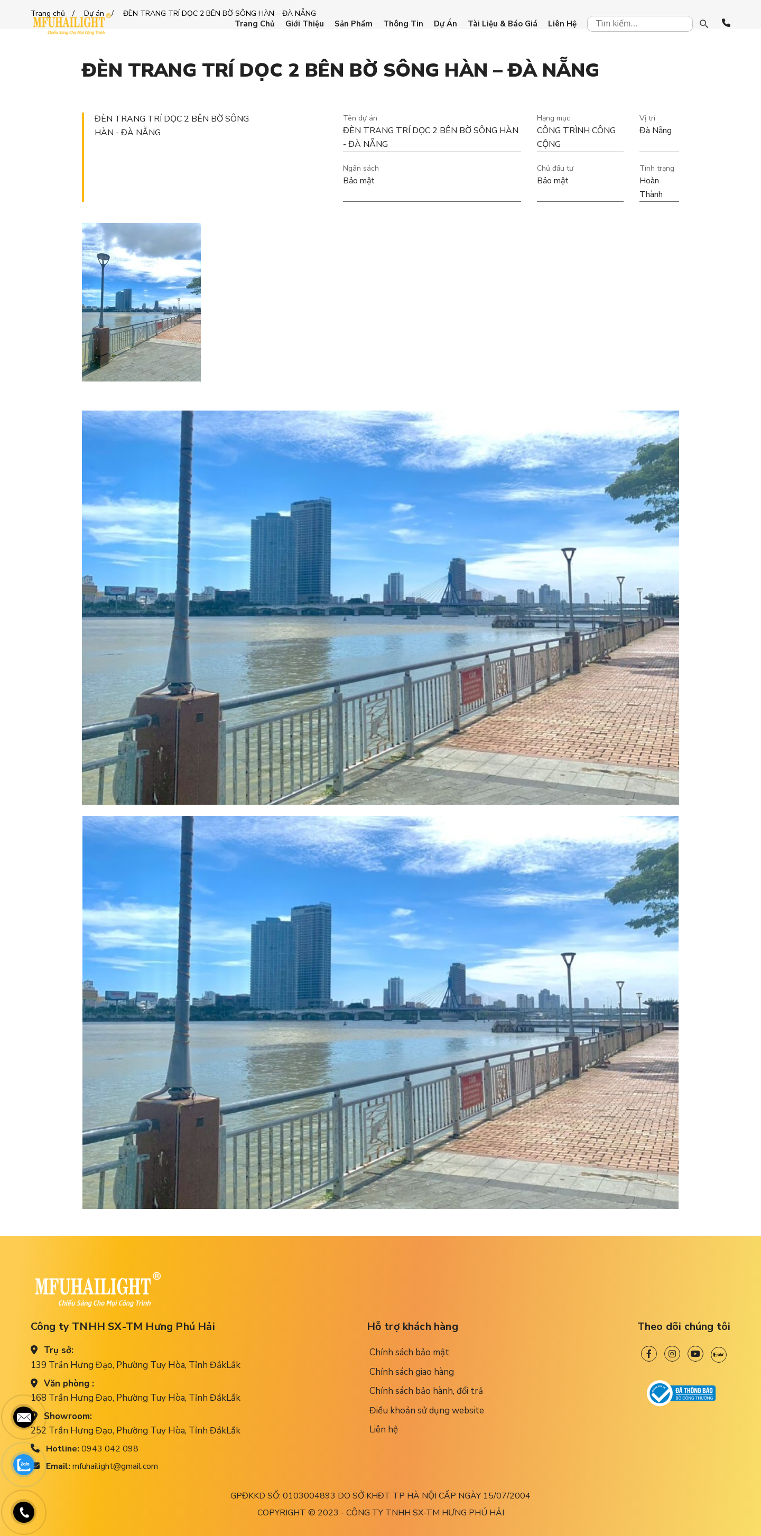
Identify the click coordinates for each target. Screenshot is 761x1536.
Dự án (445, 23)
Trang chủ (255, 23)
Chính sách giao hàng (411, 1372)
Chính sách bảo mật (409, 1352)
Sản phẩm (354, 23)
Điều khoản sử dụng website (426, 1410)
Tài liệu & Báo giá (502, 23)
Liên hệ (562, 23)
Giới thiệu (304, 23)
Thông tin (403, 23)
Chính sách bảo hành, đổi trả (426, 1391)
